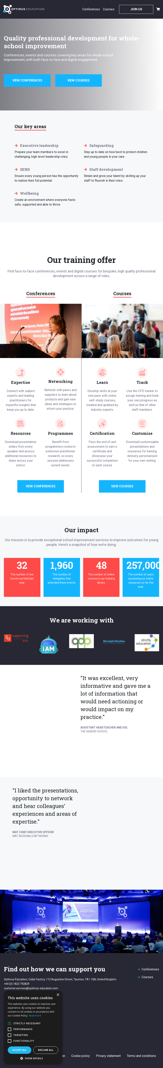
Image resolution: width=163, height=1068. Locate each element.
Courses (108, 9)
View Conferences (27, 80)
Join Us (136, 9)
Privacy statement (108, 1056)
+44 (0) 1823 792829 (16, 983)
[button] (33, 1058)
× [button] (57, 995)
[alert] (33, 1027)
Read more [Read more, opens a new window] (35, 1015)
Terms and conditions (141, 1056)
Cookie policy (80, 1056)
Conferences (91, 9)
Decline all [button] (46, 1050)
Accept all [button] (19, 1050)
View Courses (78, 80)
